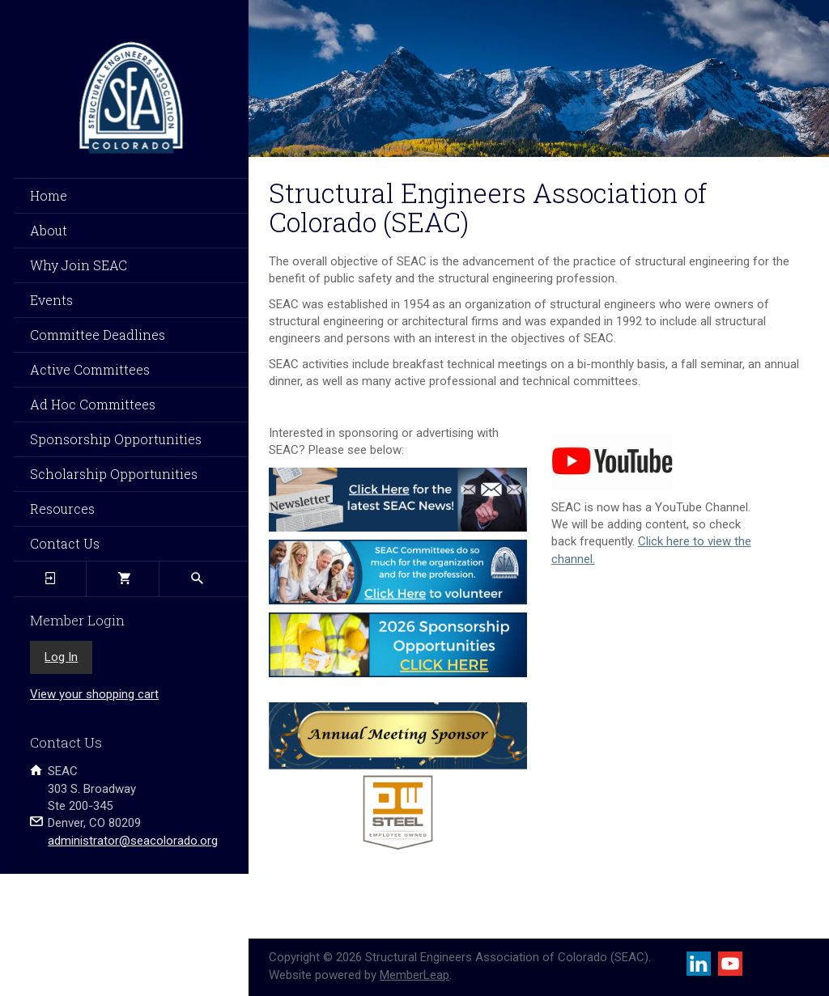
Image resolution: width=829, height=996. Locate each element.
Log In (61, 657)
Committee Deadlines (97, 334)
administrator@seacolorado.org (133, 840)
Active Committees (90, 369)
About (48, 230)
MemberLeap (414, 975)
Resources (62, 508)
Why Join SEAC (78, 264)
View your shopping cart (94, 694)
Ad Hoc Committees (92, 404)
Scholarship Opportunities (114, 473)
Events (51, 299)
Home (48, 195)
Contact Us (65, 543)
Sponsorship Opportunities (116, 438)
